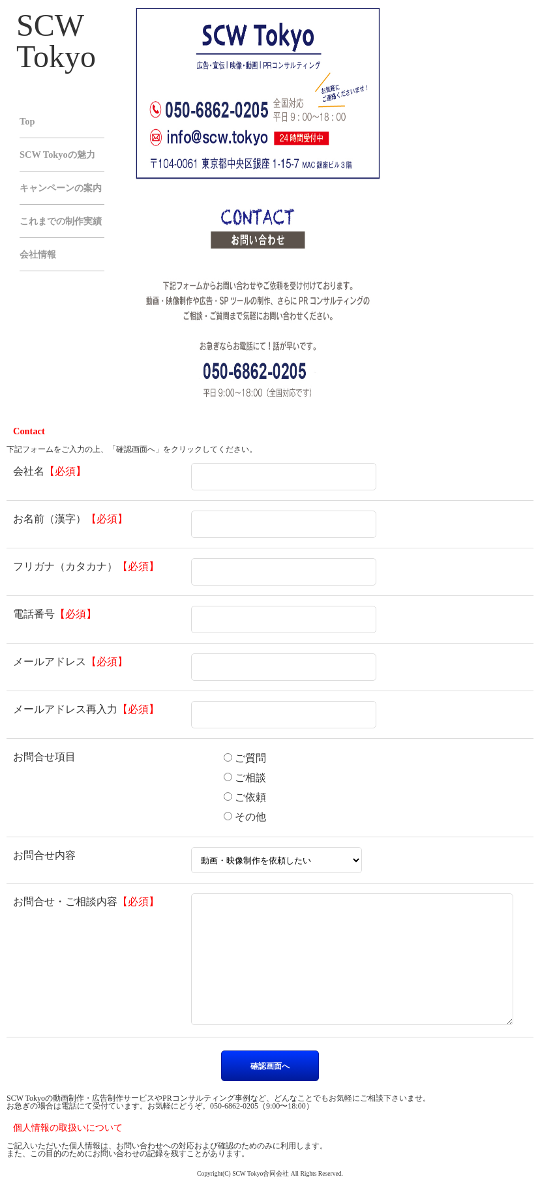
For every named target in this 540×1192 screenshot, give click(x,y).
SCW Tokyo (56, 41)
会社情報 (38, 254)
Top (27, 121)
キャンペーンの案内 (61, 188)
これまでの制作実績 (61, 221)
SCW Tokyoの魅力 (57, 154)
